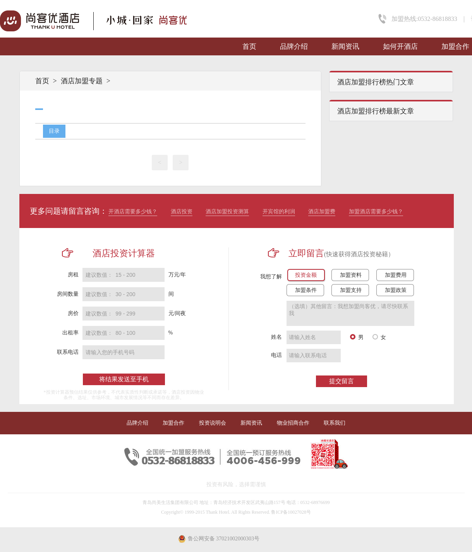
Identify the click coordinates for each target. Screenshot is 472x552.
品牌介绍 (294, 46)
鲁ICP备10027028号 (291, 512)
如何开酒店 (400, 46)
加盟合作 (455, 46)
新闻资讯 (345, 46)
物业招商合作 (293, 423)
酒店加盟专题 (82, 81)
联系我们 (334, 423)
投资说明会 (212, 423)
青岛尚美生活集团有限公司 (170, 502)
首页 (249, 46)
